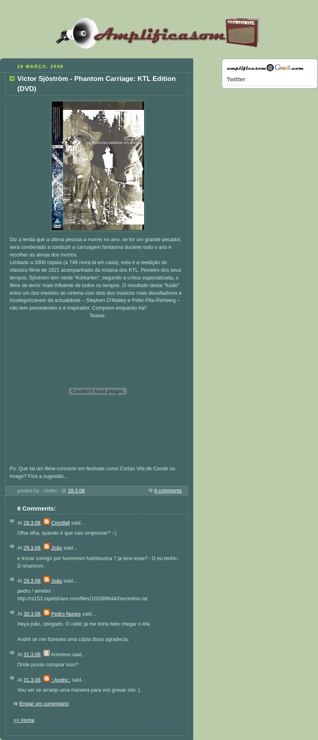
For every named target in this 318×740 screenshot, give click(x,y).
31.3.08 (31, 654)
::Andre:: (60, 680)
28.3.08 (76, 491)
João (56, 548)
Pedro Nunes (66, 614)
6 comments (168, 491)
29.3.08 (31, 548)
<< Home (24, 720)
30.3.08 (31, 614)
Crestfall (60, 523)
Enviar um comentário (44, 704)
